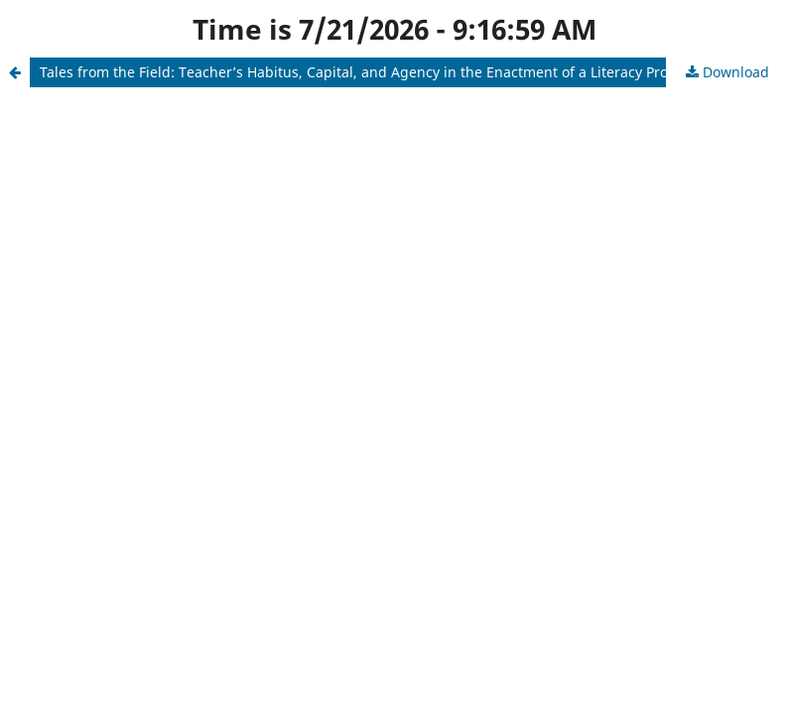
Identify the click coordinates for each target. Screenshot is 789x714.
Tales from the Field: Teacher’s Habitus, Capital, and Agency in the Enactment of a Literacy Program (372, 71)
